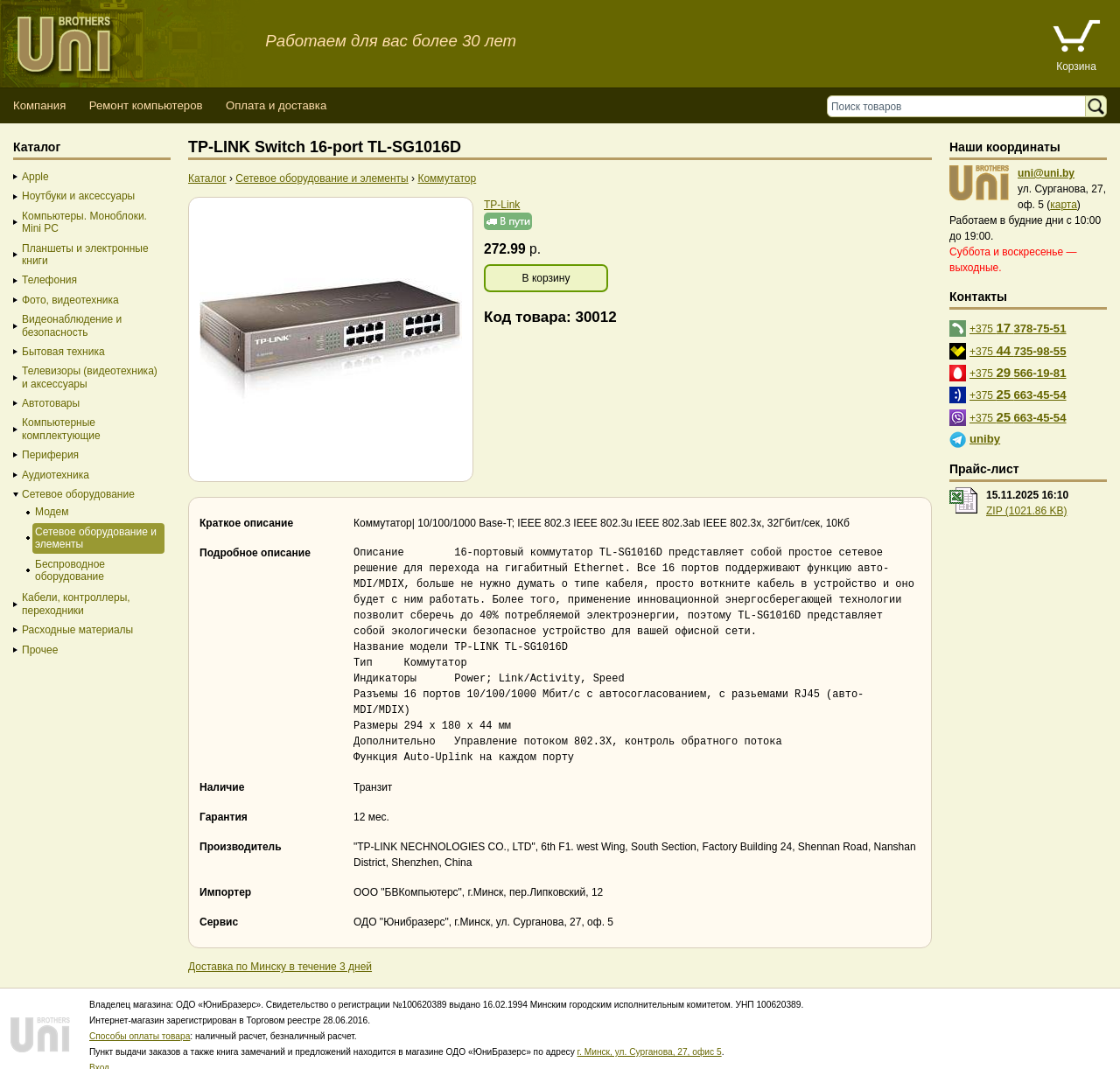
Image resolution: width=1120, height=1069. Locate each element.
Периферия (50, 455)
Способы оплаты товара (139, 1020)
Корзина (1076, 66)
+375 (1018, 327)
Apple (35, 177)
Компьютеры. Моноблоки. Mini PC (84, 222)
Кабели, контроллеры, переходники (76, 603)
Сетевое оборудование (78, 494)
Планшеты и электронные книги (85, 254)
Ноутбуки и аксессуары (78, 196)
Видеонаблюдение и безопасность (72, 325)
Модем (51, 512)
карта (1063, 205)
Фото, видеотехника (70, 300)
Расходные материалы (77, 630)
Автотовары (51, 403)
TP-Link (502, 205)
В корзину (546, 278)
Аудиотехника (55, 475)
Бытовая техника (63, 352)
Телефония (49, 280)
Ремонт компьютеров (146, 105)
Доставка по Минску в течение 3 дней (280, 951)
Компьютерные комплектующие (61, 428)
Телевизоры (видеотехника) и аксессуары (90, 377)
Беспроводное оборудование (70, 570)
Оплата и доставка (276, 105)
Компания (39, 105)
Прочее (40, 650)
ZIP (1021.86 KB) (1027, 511)
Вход (99, 1052)
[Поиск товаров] (960, 106)
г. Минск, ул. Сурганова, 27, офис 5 (650, 1036)
